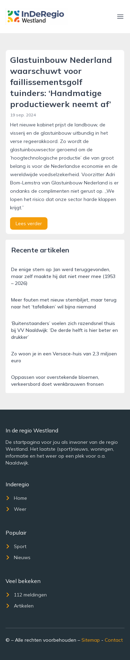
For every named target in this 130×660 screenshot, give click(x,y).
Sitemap (90, 640)
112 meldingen (26, 595)
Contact (114, 640)
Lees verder (29, 223)
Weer (16, 509)
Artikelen (20, 606)
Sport (16, 546)
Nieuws (18, 557)
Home (16, 498)
